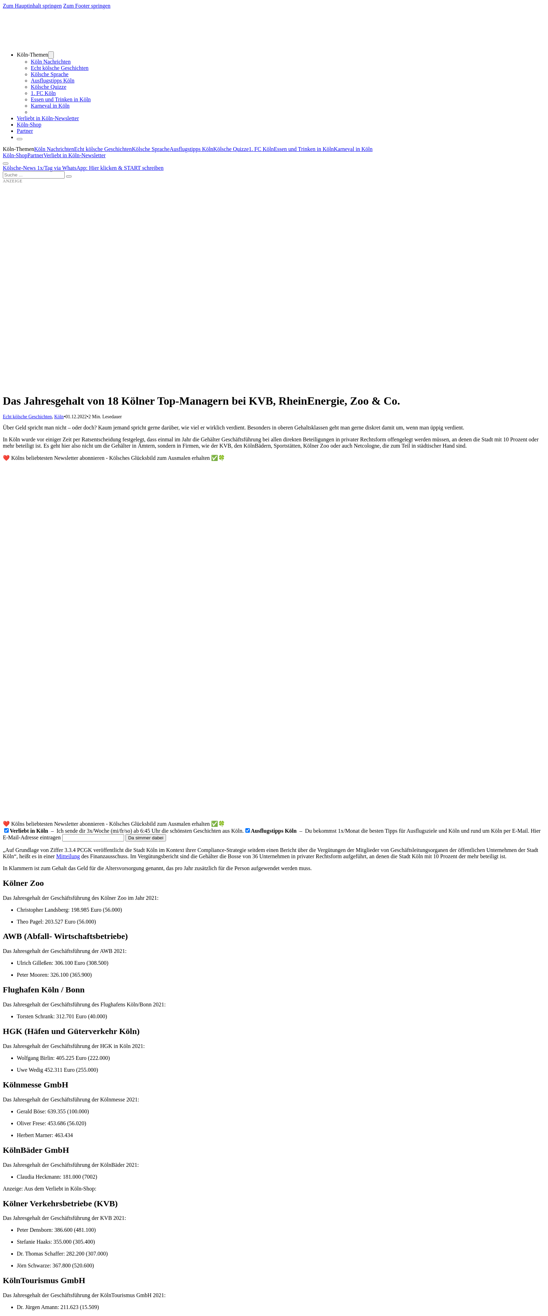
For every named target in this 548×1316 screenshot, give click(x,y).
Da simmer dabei (146, 837)
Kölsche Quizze (48, 87)
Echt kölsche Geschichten (59, 68)
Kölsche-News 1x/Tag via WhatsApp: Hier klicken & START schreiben (83, 168)
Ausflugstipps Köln (52, 81)
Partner (25, 131)
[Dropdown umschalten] (51, 55)
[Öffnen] (5, 163)
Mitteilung (68, 856)
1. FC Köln (43, 93)
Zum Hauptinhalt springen (32, 6)
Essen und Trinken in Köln (61, 99)
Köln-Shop (15, 155)
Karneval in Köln (50, 106)
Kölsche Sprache (49, 74)
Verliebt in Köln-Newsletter (48, 118)
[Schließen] (19, 139)
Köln (59, 416)
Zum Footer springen (86, 6)
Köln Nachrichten (51, 62)
